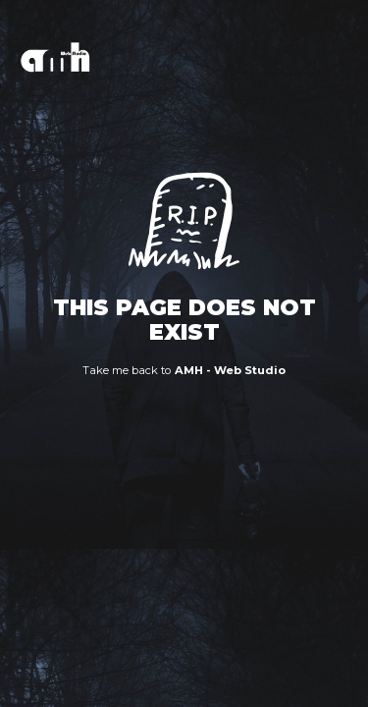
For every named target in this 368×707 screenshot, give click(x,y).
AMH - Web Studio (231, 370)
